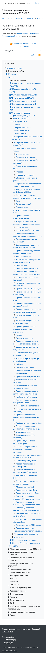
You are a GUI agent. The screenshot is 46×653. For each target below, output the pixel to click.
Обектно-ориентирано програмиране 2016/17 (20, 18)
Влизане (38, 3)
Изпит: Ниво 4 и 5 (21, 130)
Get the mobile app (9, 650)
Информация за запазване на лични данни (20, 647)
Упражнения (19, 537)
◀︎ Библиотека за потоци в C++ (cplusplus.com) (23, 45)
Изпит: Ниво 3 (20, 134)
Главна (17, 124)
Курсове (11, 77)
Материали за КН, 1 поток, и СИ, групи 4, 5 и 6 (30, 18)
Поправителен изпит (22, 128)
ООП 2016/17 (7, 632)
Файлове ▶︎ (36, 55)
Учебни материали (12, 18)
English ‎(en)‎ (8, 642)
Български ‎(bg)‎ (8, 637)
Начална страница (4, 18)
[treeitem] (23, 342)
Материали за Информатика (26, 534)
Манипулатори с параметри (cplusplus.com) (40, 18)
